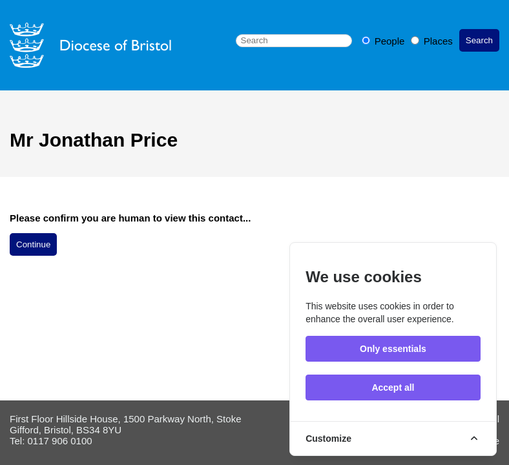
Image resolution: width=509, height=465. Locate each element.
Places (432, 41)
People (385, 41)
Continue (33, 244)
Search (479, 40)
